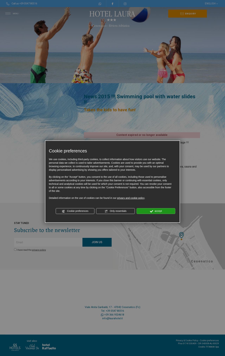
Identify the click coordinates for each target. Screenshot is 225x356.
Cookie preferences (75, 211)
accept (156, 211)
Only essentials (116, 211)
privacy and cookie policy (130, 198)
